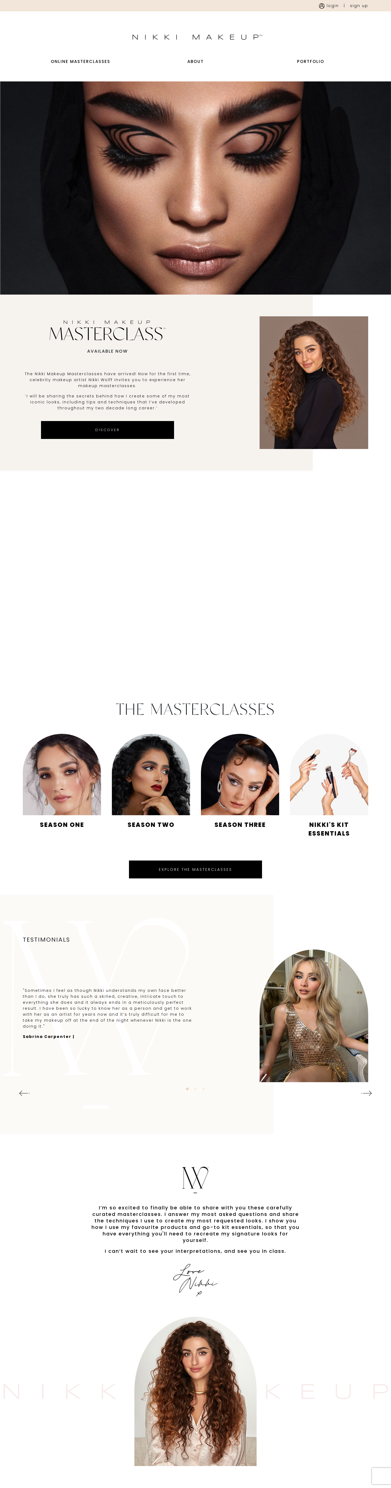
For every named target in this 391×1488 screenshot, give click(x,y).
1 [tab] (187, 1102)
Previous (23, 1107)
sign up (359, 5)
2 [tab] (195, 1102)
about (195, 69)
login (329, 5)
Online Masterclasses (80, 69)
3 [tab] (203, 1102)
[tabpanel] (195, 1029)
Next (368, 1107)
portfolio (310, 69)
